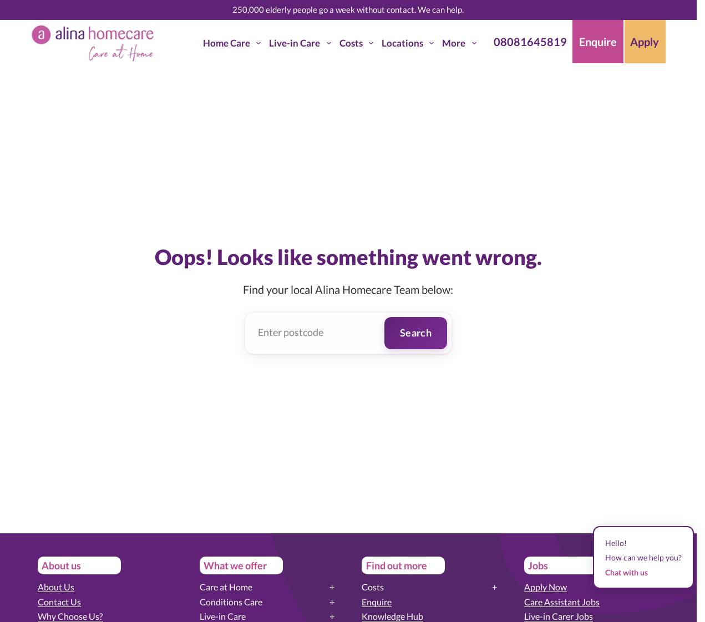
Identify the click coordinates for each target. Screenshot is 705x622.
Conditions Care (231, 601)
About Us (56, 587)
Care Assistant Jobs (562, 601)
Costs (358, 43)
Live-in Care (302, 43)
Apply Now (545, 587)
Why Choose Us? (70, 616)
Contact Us (59, 601)
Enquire (377, 601)
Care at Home (226, 587)
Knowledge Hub (392, 616)
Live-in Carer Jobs (558, 616)
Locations (410, 43)
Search (416, 333)
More (461, 43)
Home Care (234, 43)
